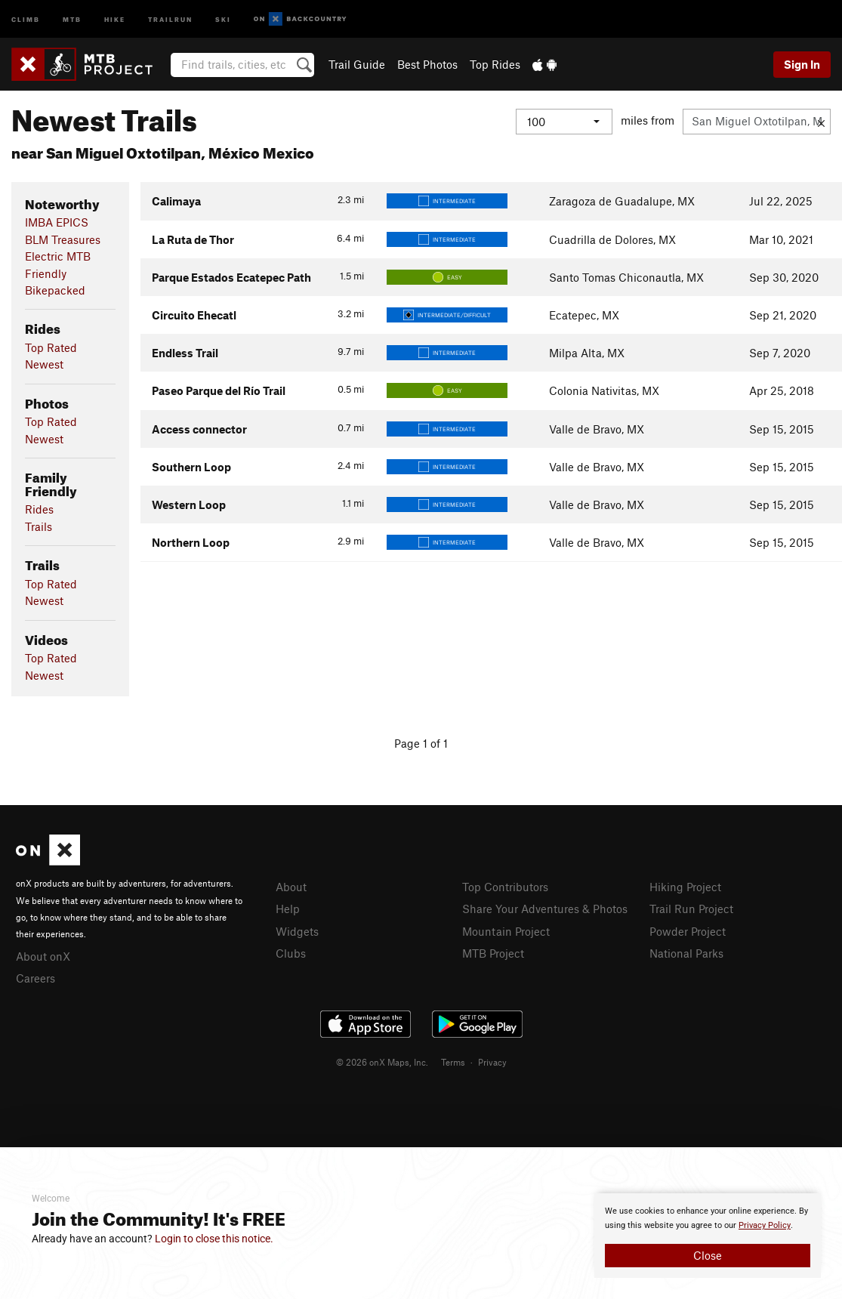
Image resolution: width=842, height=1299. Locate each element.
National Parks (686, 953)
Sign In (802, 64)
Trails (38, 526)
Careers (35, 978)
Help (288, 908)
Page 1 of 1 (421, 743)
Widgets (297, 931)
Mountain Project (506, 931)
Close (707, 1255)
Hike (114, 18)
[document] (707, 1235)
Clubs (291, 953)
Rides (39, 509)
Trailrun (170, 18)
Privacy (492, 1062)
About (291, 886)
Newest (44, 364)
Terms (453, 1062)
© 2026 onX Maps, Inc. (382, 1062)
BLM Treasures (62, 239)
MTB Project (493, 953)
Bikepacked (55, 290)
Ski (223, 18)
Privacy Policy (765, 1225)
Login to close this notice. (214, 1239)
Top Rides (495, 64)
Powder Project (687, 931)
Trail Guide (356, 64)
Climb (25, 18)
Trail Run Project (691, 908)
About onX (43, 956)
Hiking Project (685, 886)
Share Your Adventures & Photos (545, 908)
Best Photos (427, 64)
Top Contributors (505, 886)
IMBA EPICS (56, 222)
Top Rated (51, 347)
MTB (72, 18)
